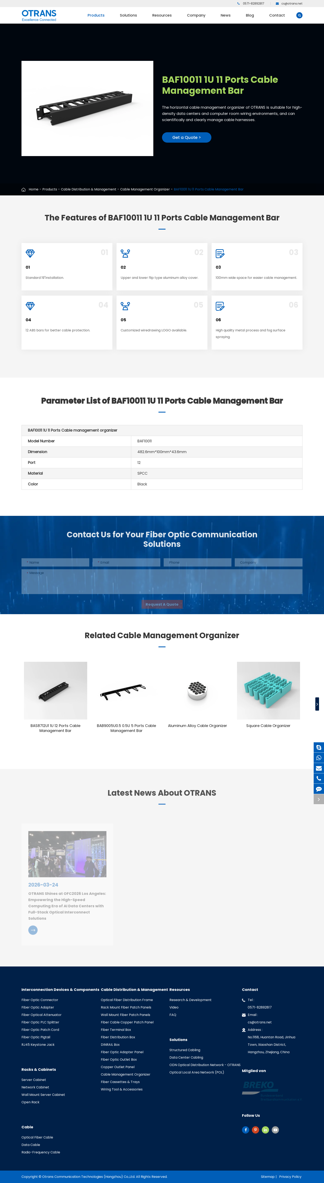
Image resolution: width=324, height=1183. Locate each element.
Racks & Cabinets (38, 1069)
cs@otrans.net (289, 3)
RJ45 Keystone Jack (38, 1044)
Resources (162, 18)
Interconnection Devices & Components (60, 989)
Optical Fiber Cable (37, 1137)
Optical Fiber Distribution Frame (127, 1000)
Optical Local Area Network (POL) (196, 1072)
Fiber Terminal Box (116, 1029)
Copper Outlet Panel (118, 1067)
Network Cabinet (35, 1087)
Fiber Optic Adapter (37, 1007)
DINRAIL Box (110, 1044)
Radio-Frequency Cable (40, 1152)
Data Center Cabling (186, 1057)
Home (33, 189)
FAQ (172, 1014)
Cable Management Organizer (145, 189)
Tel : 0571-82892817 (257, 1003)
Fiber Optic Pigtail (35, 1037)
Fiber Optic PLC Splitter (40, 1022)
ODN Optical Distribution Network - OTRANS (205, 1065)
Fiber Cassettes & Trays (120, 1082)
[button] (317, 704)
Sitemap (268, 1176)
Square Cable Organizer (268, 725)
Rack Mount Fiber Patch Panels (126, 1007)
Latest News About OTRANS (162, 795)
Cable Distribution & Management (88, 189)
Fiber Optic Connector (39, 1000)
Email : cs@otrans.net (257, 1018)
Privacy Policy (290, 1176)
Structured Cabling (184, 1050)
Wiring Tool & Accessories (122, 1089)
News (226, 18)
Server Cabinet (33, 1079)
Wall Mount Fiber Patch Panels (125, 1014)
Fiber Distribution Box (118, 1037)
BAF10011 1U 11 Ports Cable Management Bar (209, 189)
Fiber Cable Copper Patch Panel (127, 1022)
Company (196, 18)
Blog (250, 18)
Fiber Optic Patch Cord (40, 1029)
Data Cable (30, 1144)
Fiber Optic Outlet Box (119, 1059)
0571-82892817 (250, 3)
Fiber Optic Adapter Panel (122, 1052)
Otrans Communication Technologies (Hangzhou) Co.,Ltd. (88, 1176)
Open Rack (30, 1102)
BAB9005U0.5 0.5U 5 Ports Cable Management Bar (126, 728)
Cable (27, 1127)
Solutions (128, 18)
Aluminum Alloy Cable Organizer (197, 725)
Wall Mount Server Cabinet (43, 1094)
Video (174, 1007)
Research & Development (190, 1000)
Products (96, 18)
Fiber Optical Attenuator (41, 1014)
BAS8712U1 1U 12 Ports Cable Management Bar (55, 728)
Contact (277, 18)
